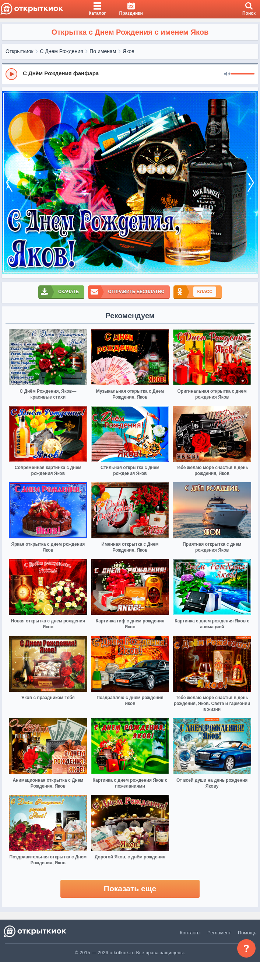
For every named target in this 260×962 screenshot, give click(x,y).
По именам (102, 51)
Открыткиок (20, 51)
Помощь (247, 932)
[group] (130, 74)
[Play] (11, 74)
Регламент (219, 932)
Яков (128, 51)
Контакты (190, 932)
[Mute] (227, 74)
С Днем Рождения (61, 51)
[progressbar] (242, 74)
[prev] (9, 182)
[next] (250, 182)
